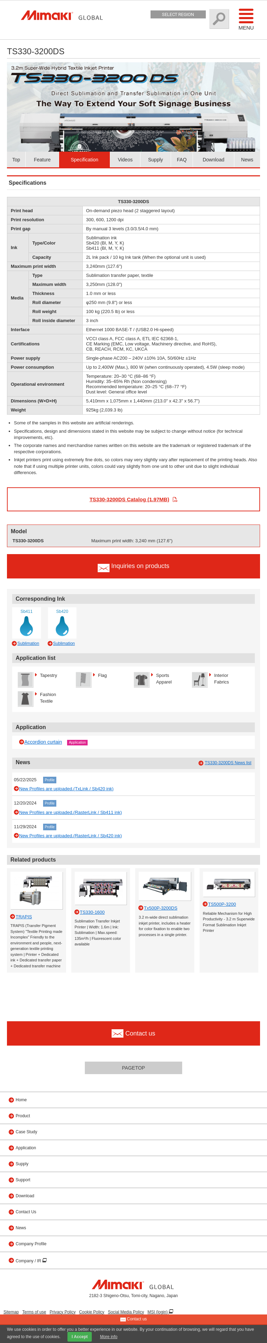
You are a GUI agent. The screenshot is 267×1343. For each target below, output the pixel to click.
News (247, 159)
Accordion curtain (43, 742)
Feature (42, 159)
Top (16, 159)
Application (77, 742)
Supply (155, 159)
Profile (50, 780)
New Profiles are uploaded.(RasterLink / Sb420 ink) (70, 835)
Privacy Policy (63, 1312)
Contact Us (26, 1211)
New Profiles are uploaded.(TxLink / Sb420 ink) (66, 788)
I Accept (80, 1336)
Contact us (133, 1319)
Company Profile (31, 1243)
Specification (84, 159)
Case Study (26, 1131)
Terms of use (34, 1312)
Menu (246, 19)
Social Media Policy (126, 1312)
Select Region (178, 14)
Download (213, 159)
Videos (125, 159)
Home (21, 1099)
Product (23, 1115)
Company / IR (29, 1260)
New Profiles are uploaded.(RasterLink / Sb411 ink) (70, 812)
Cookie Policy (91, 1312)
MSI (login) (158, 1312)
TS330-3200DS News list (228, 763)
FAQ (182, 159)
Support (23, 1179)
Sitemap (11, 1312)
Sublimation (28, 643)
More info (109, 1336)
